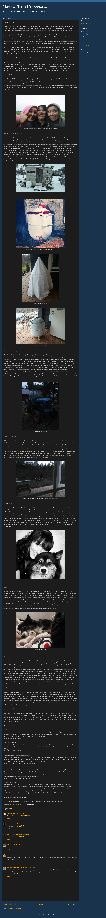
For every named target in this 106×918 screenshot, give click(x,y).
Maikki (85, 21)
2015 (84, 49)
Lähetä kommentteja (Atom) (15, 908)
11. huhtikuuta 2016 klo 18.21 (26, 867)
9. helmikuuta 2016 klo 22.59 (21, 823)
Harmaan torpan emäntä (14, 855)
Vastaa (9, 818)
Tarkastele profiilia (86, 23)
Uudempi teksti (9, 904)
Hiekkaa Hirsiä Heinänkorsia (25, 7)
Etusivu (40, 904)
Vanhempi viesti (71, 904)
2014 (84, 52)
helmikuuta (87, 38)
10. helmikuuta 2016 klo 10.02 (30, 855)
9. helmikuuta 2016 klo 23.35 (18, 844)
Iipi (8, 844)
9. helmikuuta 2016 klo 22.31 (19, 813)
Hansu (9, 813)
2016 (84, 34)
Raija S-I (9, 823)
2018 (84, 31)
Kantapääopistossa (12, 867)
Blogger (65, 914)
